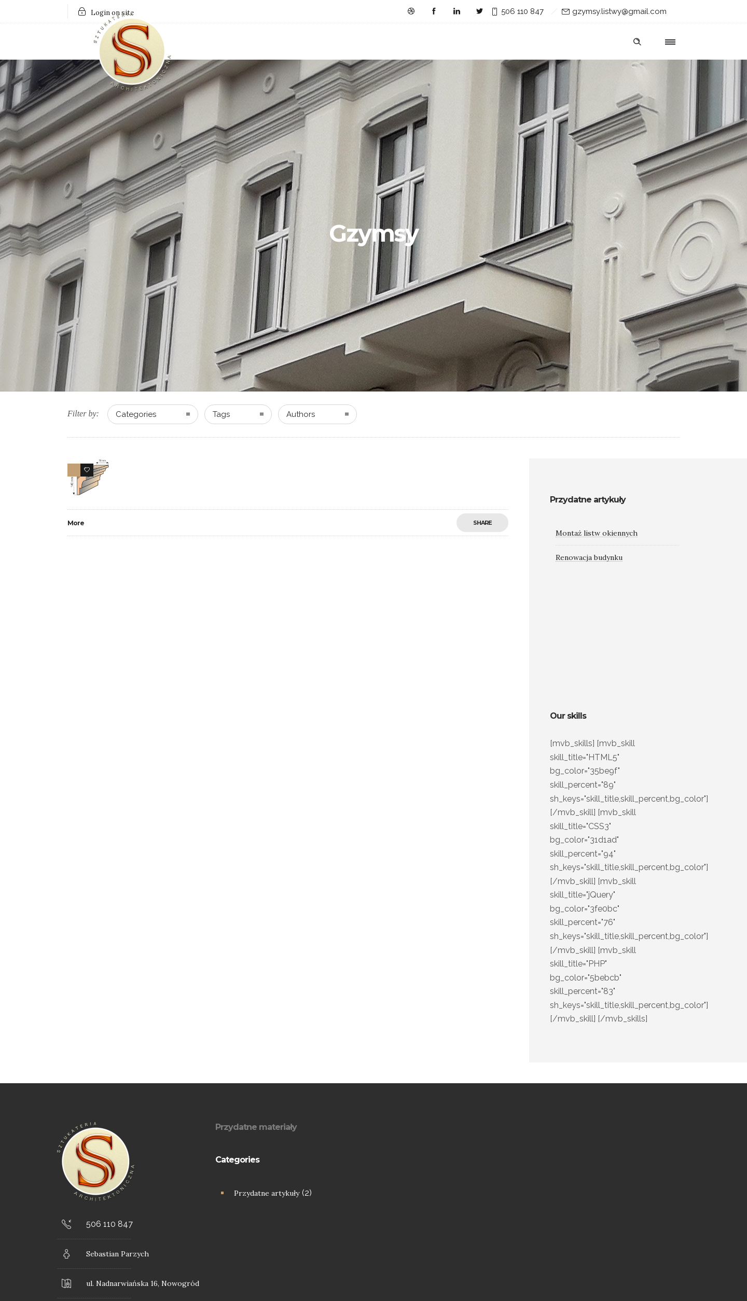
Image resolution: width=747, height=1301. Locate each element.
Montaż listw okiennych (597, 533)
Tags (221, 414)
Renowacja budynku (589, 557)
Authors (300, 414)
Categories (136, 414)
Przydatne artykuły (266, 1193)
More (75, 523)
